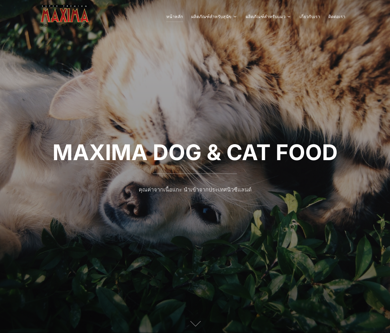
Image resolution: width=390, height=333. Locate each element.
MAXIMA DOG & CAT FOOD (195, 152)
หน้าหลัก (174, 16)
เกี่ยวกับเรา (310, 16)
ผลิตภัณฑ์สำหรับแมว (268, 16)
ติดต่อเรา (336, 16)
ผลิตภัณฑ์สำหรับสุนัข (214, 16)
